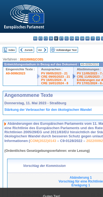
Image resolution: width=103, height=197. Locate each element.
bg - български (35, 38)
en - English (72, 38)
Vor (40, 49)
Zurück (29, 49)
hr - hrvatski (87, 38)
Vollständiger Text (66, 49)
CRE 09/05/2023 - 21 (55, 76)
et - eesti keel (61, 38)
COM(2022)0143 (43, 141)
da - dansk (51, 38)
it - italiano (93, 38)
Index (12, 49)
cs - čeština (46, 38)
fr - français (77, 38)
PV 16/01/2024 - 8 (53, 80)
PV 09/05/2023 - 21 (54, 73)
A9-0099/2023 (15, 73)
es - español (40, 38)
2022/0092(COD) (31, 59)
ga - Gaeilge (82, 38)
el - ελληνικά (67, 38)
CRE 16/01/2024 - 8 (54, 83)
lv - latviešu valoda (98, 38)
